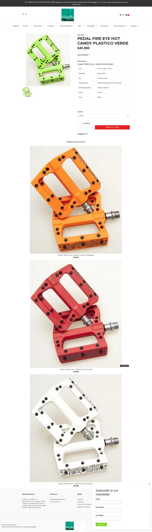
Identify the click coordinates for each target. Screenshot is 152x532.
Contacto (80, 499)
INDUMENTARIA (91, 26)
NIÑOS (79, 26)
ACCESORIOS (50, 26)
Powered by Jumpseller (29, 527)
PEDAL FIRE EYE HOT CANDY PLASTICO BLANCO (76, 484)
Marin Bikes (16, 26)
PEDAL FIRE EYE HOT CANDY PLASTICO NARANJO (76, 255)
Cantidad (86, 123)
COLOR (80, 112)
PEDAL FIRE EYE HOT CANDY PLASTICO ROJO (76, 369)
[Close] (149, 483)
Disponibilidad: (82, 55)
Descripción (81, 61)
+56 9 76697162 (55, 502)
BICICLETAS (25, 26)
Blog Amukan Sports (83, 507)
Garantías (80, 502)
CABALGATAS (134, 26)
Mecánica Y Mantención (66, 26)
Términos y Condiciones (85, 504)
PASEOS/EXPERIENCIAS (119, 26)
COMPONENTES (104, 26)
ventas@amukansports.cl (58, 499)
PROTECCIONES (38, 26)
